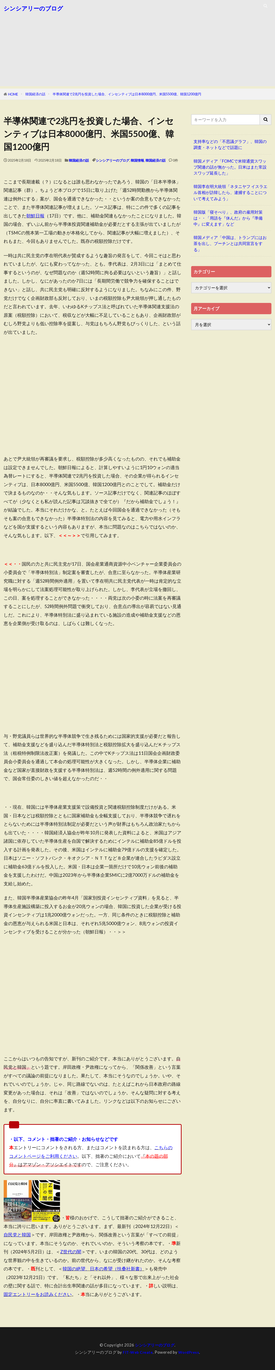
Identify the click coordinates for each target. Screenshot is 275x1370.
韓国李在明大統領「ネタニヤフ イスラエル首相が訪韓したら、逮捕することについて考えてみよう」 (230, 192)
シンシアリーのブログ (33, 8)
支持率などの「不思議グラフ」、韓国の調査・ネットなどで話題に (230, 144)
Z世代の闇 (70, 1251)
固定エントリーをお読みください (38, 1294)
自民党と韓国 (17, 1234)
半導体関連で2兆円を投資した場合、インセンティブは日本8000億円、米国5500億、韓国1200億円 (127, 94)
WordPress (189, 1352)
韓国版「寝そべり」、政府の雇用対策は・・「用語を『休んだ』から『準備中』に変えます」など (228, 218)
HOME (13, 94)
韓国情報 (137, 160)
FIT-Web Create (137, 1352)
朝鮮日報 (35, 215)
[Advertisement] (137, 52)
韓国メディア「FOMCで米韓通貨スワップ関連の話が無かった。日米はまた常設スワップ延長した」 (230, 167)
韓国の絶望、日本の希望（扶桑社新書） (103, 1268)
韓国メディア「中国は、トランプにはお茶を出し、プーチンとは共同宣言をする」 (230, 243)
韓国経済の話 (35, 94)
